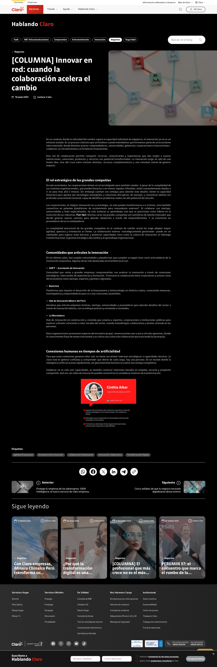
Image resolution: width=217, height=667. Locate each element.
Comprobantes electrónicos (89, 628)
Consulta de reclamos (119, 610)
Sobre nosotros (149, 599)
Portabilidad (50, 622)
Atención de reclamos (119, 604)
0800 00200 (179, 645)
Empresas (32, 2)
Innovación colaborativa (110, 455)
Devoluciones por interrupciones (124, 599)
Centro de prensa (150, 610)
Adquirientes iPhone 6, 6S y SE (123, 616)
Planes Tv (16, 616)
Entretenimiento (80, 40)
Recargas (49, 610)
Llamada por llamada (86, 633)
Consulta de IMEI (84, 599)
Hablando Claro (86, 9)
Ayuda (66, 9)
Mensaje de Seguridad (120, 622)
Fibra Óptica (17, 604)
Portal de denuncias (151, 628)
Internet (15, 599)
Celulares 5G (82, 604)
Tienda (51, 9)
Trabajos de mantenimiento (155, 622)
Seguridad (130, 40)
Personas (18, 2)
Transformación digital (138, 455)
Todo (16, 40)
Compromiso (60, 40)
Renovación (50, 616)
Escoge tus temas (196, 659)
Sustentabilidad (150, 604)
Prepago (48, 599)
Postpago (49, 604)
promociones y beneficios (161, 661)
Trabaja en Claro (150, 616)
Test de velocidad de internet (90, 622)
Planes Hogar (18, 610)
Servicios (34, 9)
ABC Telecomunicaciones (36, 40)
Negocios (115, 40)
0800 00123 (197, 645)
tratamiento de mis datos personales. (163, 657)
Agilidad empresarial (23, 455)
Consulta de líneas (85, 616)
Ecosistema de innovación (50, 455)
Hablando (33, 25)
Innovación (100, 40)
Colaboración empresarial (81, 455)
